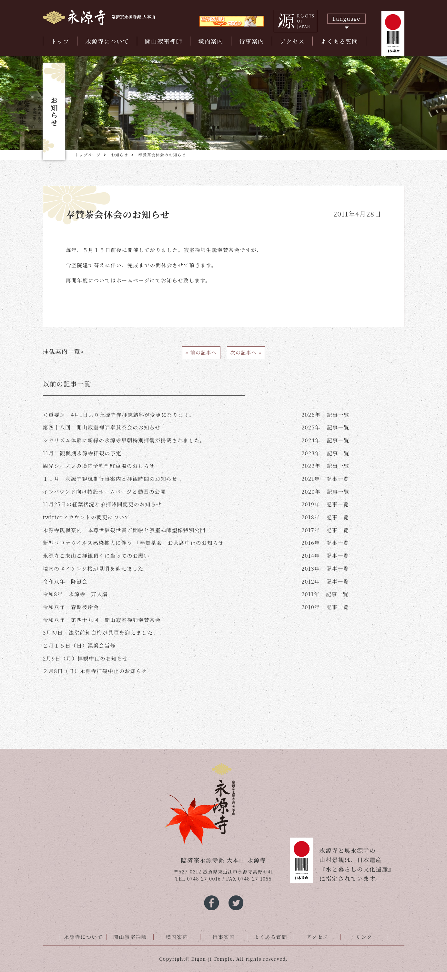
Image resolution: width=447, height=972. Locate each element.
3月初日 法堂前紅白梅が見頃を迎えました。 (100, 632)
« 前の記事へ (201, 352)
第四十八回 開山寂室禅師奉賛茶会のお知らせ (102, 427)
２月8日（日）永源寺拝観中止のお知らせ (95, 671)
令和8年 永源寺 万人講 (75, 594)
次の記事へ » (246, 352)
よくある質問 (339, 41)
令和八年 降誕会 (65, 581)
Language (346, 18)
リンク (364, 937)
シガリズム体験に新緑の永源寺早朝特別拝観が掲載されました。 (124, 440)
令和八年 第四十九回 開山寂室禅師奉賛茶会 (102, 620)
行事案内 (251, 41)
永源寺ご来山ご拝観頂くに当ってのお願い (96, 555)
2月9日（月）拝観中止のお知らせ (85, 658)
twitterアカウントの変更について (86, 517)
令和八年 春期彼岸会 (71, 607)
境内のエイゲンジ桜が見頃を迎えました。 (96, 568)
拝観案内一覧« (63, 351)
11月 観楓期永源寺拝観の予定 (82, 453)
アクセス (292, 41)
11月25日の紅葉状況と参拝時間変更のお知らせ (102, 504)
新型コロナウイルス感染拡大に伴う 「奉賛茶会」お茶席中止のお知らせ (133, 542)
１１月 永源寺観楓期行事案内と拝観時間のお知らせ (110, 478)
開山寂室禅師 (163, 41)
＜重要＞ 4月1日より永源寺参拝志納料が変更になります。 (119, 414)
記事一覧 (325, 414)
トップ (60, 41)
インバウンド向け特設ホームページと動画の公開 (104, 491)
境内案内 (210, 41)
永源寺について (107, 41)
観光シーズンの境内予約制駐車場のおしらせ (99, 466)
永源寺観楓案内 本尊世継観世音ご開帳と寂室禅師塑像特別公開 (124, 530)
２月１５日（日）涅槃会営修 (79, 645)
